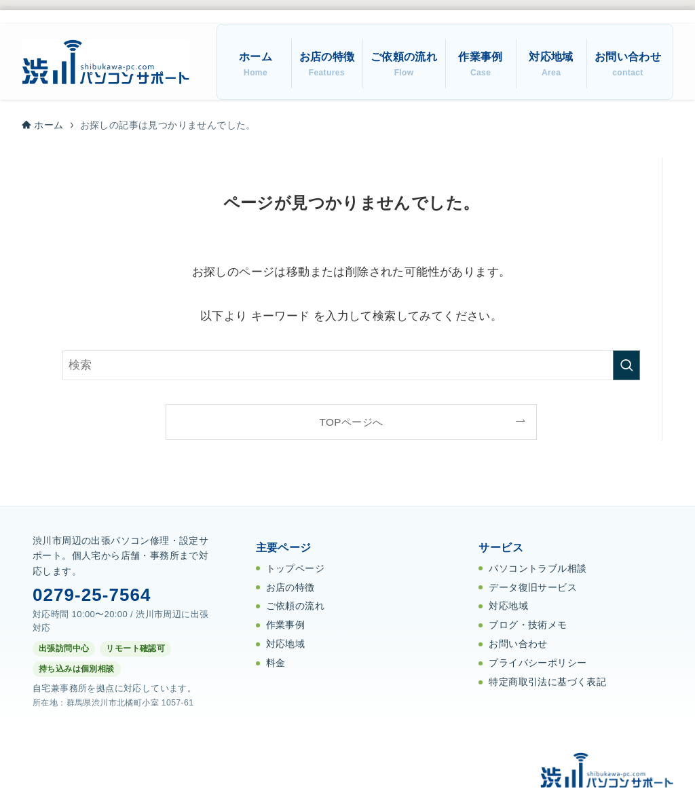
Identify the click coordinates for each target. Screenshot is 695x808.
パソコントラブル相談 (537, 569)
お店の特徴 (290, 588)
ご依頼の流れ (295, 606)
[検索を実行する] (626, 365)
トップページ (295, 569)
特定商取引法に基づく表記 (547, 682)
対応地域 (285, 644)
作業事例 (285, 625)
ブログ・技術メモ (528, 625)
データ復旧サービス (533, 588)
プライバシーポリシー (537, 663)
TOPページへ (351, 422)
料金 (276, 663)
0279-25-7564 (92, 595)
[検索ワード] (351, 365)
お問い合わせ (518, 644)
